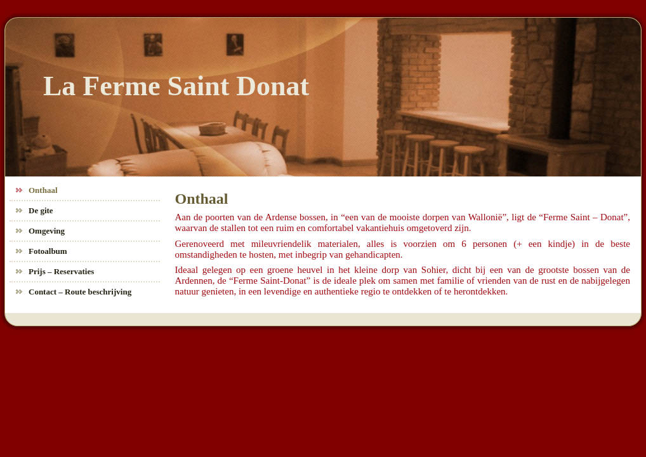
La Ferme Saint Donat (176, 86)
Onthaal (201, 198)
